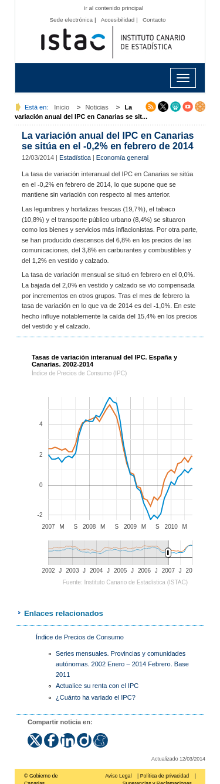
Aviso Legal (118, 776)
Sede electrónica (71, 19)
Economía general (122, 157)
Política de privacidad (164, 776)
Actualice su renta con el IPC (97, 685)
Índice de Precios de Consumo (80, 637)
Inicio (61, 107)
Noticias (97, 107)
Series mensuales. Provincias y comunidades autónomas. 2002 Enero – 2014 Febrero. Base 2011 (122, 663)
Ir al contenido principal (114, 8)
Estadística (75, 157)
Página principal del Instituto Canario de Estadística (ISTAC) (113, 42)
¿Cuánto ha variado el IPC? (96, 697)
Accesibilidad (118, 19)
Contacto (154, 19)
